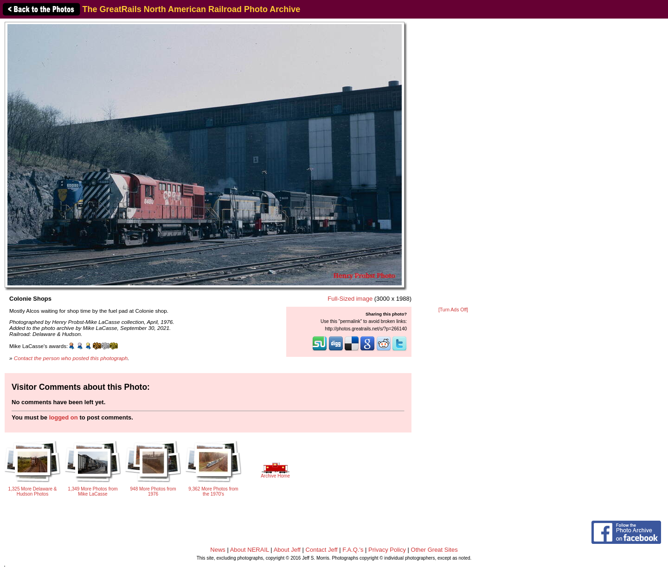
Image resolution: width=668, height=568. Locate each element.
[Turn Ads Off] (453, 309)
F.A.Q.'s (352, 549)
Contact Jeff (322, 549)
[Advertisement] (453, 163)
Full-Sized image (350, 298)
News (217, 549)
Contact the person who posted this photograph (71, 358)
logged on (63, 417)
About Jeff (287, 549)
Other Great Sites (434, 549)
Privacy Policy (387, 549)
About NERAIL (249, 549)
